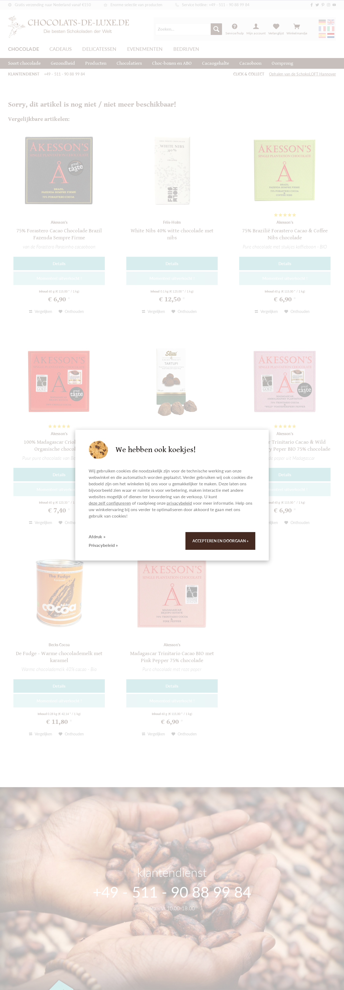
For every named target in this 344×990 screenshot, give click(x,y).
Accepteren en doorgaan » (220, 541)
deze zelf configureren (110, 502)
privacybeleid (179, 502)
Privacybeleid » (103, 545)
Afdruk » (97, 536)
